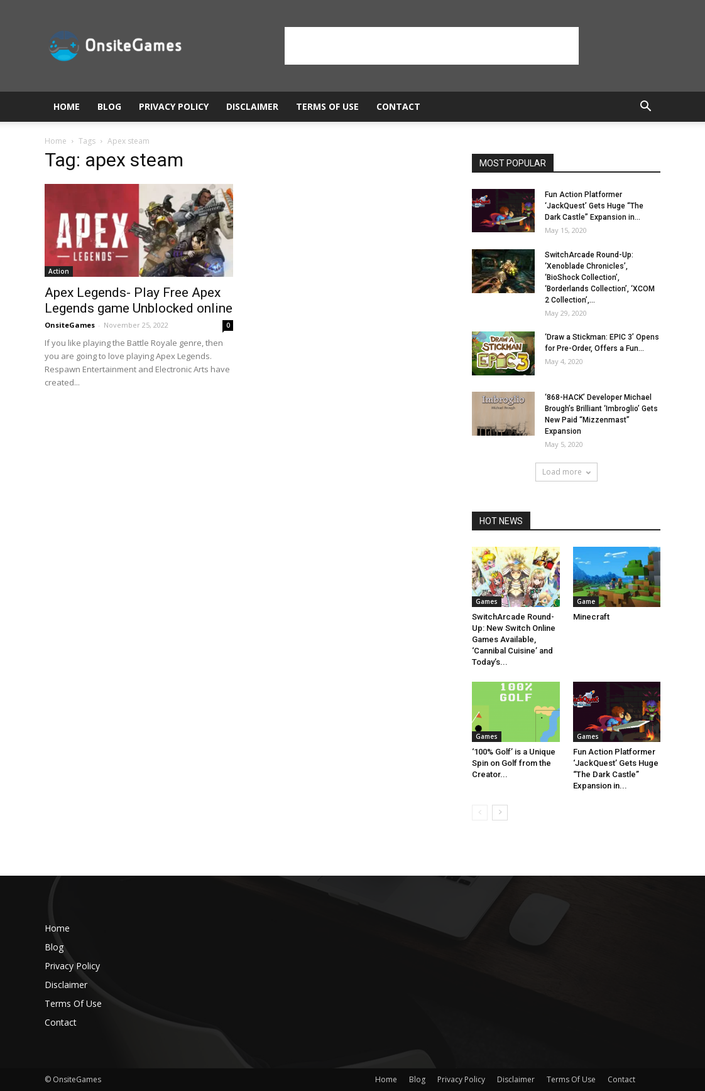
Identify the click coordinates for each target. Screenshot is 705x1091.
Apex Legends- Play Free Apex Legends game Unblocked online (138, 300)
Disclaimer (252, 106)
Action (58, 271)
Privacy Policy (174, 106)
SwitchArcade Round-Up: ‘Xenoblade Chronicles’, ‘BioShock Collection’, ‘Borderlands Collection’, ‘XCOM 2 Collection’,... (600, 277)
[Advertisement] (432, 46)
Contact (398, 106)
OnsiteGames (70, 325)
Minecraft (591, 616)
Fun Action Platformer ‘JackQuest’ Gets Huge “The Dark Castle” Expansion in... (594, 206)
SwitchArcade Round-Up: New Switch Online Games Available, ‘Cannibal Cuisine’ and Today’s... (513, 639)
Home (66, 106)
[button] (645, 108)
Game (586, 601)
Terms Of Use (327, 106)
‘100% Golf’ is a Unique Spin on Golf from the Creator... (513, 763)
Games (487, 601)
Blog (109, 106)
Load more (566, 471)
